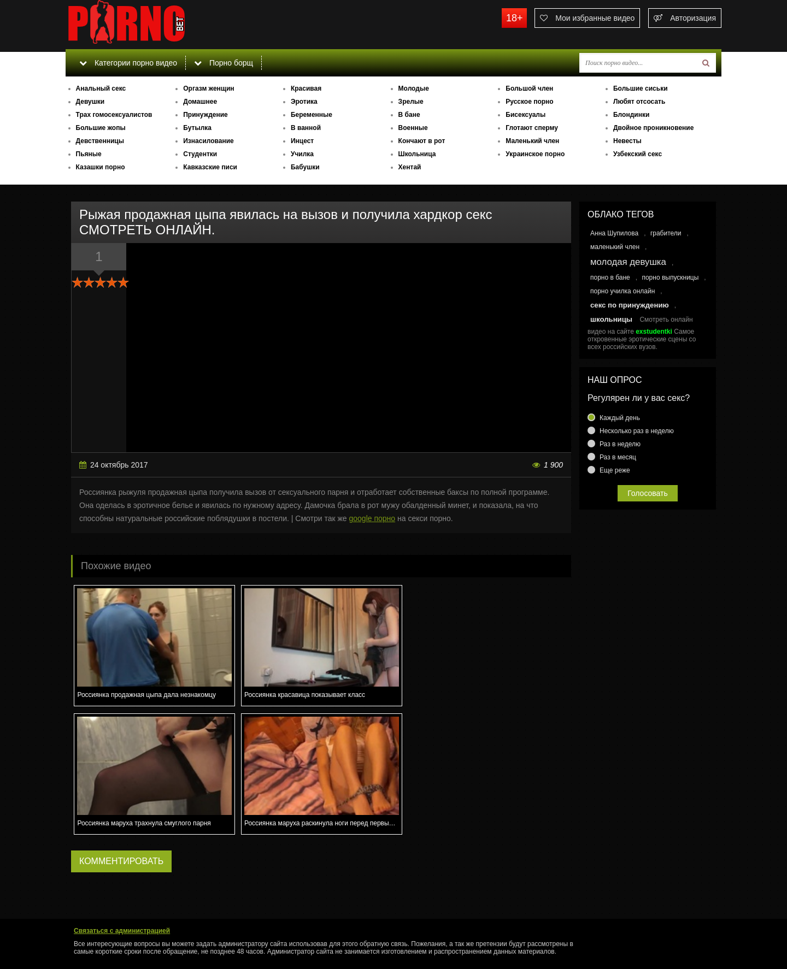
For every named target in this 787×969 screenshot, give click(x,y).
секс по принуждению (629, 305)
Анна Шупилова (614, 233)
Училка (302, 154)
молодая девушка (628, 262)
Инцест (302, 141)
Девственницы (100, 141)
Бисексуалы (525, 115)
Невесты (627, 141)
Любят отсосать (639, 101)
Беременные (311, 115)
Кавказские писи (210, 167)
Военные (413, 128)
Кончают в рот (421, 141)
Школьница (417, 154)
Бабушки (305, 167)
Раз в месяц (618, 457)
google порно (372, 518)
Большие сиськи (640, 88)
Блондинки (631, 115)
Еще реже (615, 470)
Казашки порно (100, 167)
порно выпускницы (670, 277)
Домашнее (200, 101)
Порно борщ (223, 62)
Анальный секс (101, 88)
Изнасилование (208, 141)
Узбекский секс (637, 154)
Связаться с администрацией (122, 931)
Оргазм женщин (208, 88)
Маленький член (532, 141)
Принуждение (205, 115)
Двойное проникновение (653, 128)
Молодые (413, 88)
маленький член (614, 247)
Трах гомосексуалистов (114, 115)
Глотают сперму (532, 128)
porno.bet (148, 24)
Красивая (306, 88)
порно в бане (610, 277)
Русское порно (529, 101)
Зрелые (411, 101)
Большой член (529, 88)
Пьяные (89, 154)
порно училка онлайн (622, 291)
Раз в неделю (620, 444)
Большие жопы (101, 128)
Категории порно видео (128, 62)
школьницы (611, 319)
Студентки (200, 154)
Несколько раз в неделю (637, 431)
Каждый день (620, 418)
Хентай (409, 167)
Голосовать (647, 493)
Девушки (90, 101)
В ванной (306, 128)
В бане (409, 115)
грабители (666, 233)
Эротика (304, 101)
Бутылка (197, 128)
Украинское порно (535, 154)
